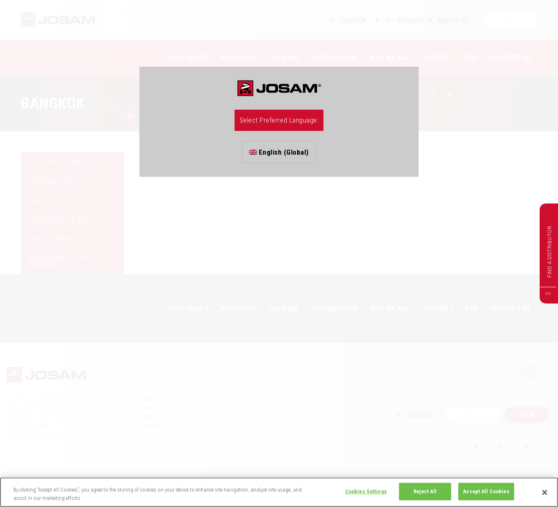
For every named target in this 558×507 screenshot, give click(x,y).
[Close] (544, 492)
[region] (279, 492)
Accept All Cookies (486, 491)
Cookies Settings (366, 491)
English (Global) (279, 152)
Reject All (425, 491)
